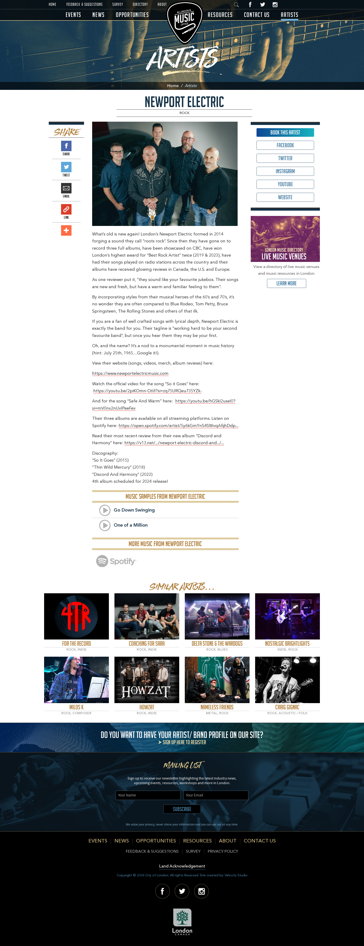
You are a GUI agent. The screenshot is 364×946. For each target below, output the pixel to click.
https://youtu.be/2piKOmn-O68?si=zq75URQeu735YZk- (147, 391)
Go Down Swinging (134, 510)
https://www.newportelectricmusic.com (130, 374)
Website (285, 197)
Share (66, 146)
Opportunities (132, 14)
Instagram (275, 4)
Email (66, 188)
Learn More (286, 283)
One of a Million (131, 525)
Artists (289, 14)
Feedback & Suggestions (84, 4)
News (98, 14)
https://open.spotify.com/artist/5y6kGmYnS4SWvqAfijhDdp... (178, 426)
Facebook (250, 4)
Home (53, 4)
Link (66, 209)
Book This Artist (285, 132)
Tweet (66, 167)
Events (73, 14)
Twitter (262, 4)
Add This (66, 230)
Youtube (285, 184)
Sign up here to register (184, 742)
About (162, 4)
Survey (117, 4)
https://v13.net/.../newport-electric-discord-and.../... (174, 443)
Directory (140, 4)
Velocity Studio (236, 875)
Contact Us (257, 14)
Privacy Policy (223, 852)
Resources (220, 14)
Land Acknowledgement (182, 866)
